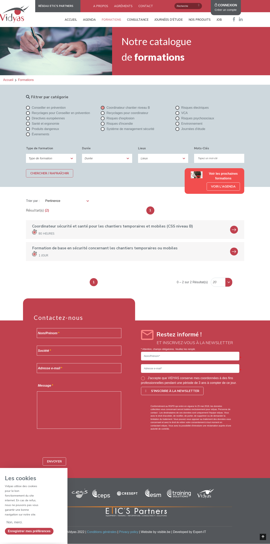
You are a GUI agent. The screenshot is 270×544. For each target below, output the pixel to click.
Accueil (71, 20)
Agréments (123, 6)
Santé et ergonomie (42, 124)
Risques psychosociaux (194, 118)
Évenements (37, 134)
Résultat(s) (35, 210)
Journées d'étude (168, 20)
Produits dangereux (42, 129)
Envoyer (54, 461)
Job (219, 20)
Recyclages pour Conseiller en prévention (58, 113)
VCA (181, 113)
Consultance (137, 20)
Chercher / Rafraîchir (49, 173)
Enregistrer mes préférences (29, 531)
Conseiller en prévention (46, 108)
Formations (111, 20)
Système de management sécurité (127, 129)
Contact (145, 6)
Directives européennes (45, 118)
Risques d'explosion (118, 118)
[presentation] (72, 446)
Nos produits (200, 20)
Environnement (189, 124)
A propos (100, 6)
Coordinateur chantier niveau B (125, 108)
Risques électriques (192, 108)
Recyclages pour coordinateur (124, 113)
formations (26, 80)
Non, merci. (14, 522)
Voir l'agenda (223, 186)
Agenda (89, 20)
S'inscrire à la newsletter (172, 391)
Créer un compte (226, 9)
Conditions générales (101, 532)
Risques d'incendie (117, 124)
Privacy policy (128, 532)
